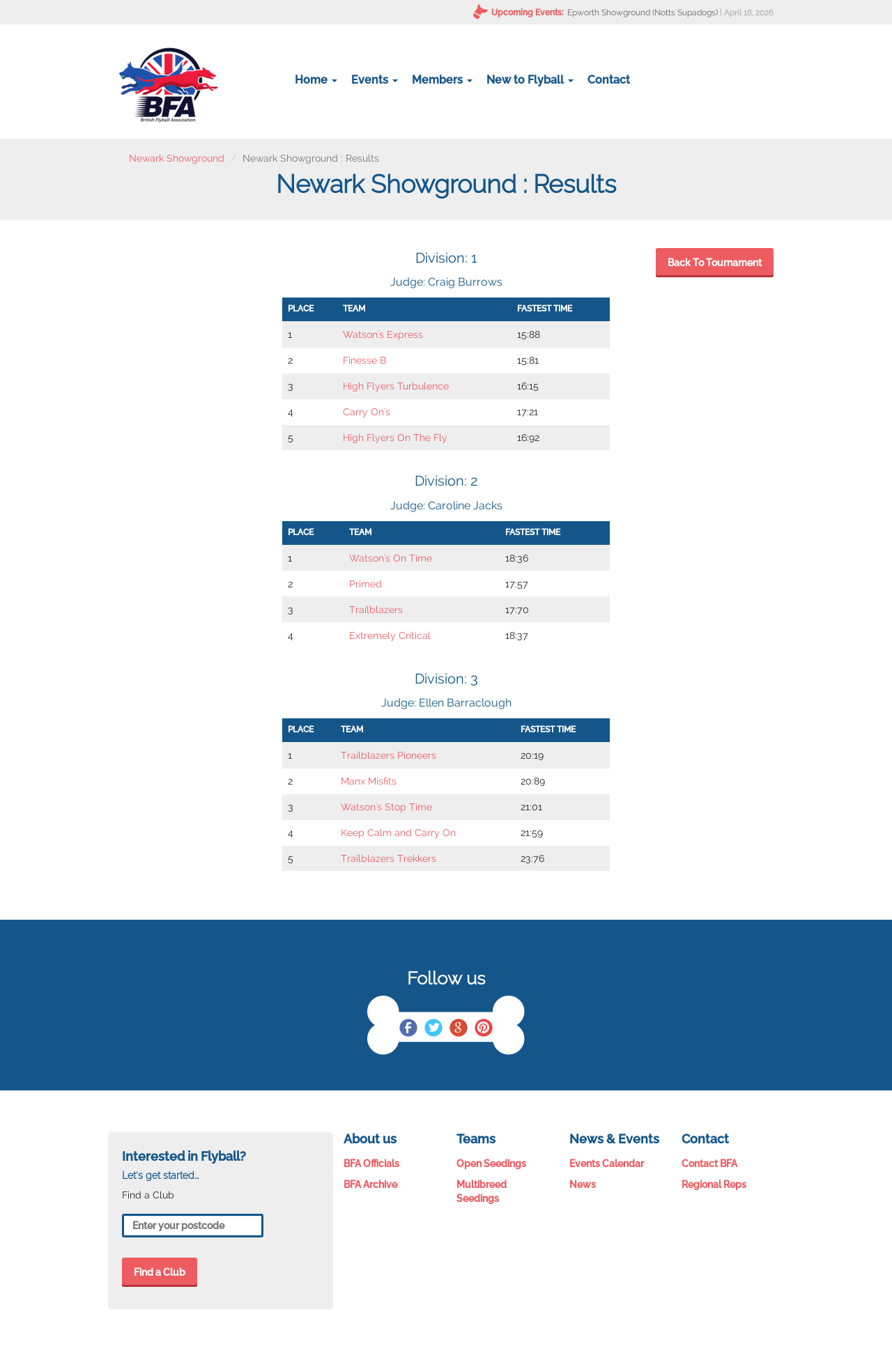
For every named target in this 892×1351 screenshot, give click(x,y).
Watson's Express (383, 334)
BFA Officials (371, 1163)
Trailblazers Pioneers (388, 755)
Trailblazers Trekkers (388, 858)
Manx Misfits (369, 781)
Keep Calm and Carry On (398, 832)
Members (442, 79)
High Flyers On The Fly (395, 437)
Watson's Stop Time (386, 806)
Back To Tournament (715, 262)
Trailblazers (376, 609)
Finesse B (364, 360)
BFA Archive (370, 1184)
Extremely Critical (390, 635)
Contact (608, 79)
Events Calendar (606, 1163)
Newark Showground (176, 158)
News (582, 1184)
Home (316, 79)
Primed (365, 583)
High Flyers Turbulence (396, 386)
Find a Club (159, 1272)
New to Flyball (530, 79)
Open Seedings (491, 1163)
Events (374, 79)
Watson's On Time (390, 558)
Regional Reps (714, 1184)
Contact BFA (709, 1163)
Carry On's (366, 411)
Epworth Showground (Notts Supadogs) (642, 12)
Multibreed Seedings (481, 1191)
